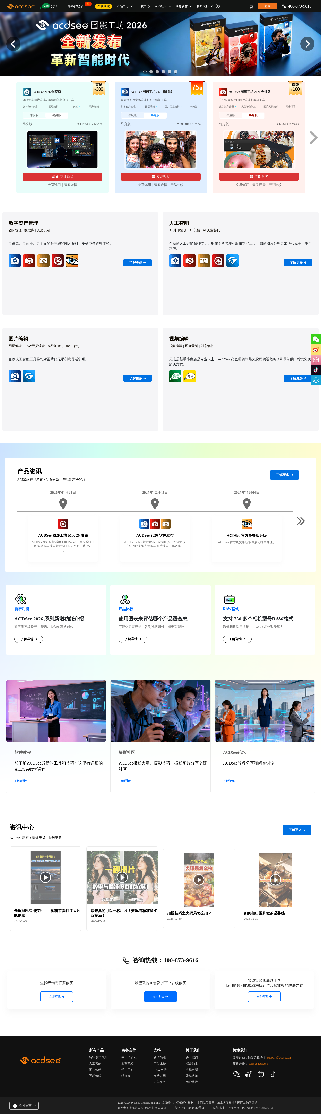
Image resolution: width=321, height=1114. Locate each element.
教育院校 (127, 1063)
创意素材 (207, 346)
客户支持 (203, 6)
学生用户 (127, 1069)
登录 (267, 6)
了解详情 (28, 639)
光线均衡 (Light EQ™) (63, 346)
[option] (160, 44)
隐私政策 (192, 1076)
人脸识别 (43, 230)
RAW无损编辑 (34, 346)
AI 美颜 (194, 230)
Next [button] (307, 44)
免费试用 (54, 185)
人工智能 (95, 1063)
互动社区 (161, 6)
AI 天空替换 (211, 230)
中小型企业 (129, 1057)
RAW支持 (160, 1069)
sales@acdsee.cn (259, 1063)
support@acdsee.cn (279, 1057)
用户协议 (192, 1082)
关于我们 (192, 1057)
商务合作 (182, 6)
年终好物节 (77, 5)
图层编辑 (15, 346)
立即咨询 (264, 996)
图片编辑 (95, 1069)
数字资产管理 (98, 1057)
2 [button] (151, 72)
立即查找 (56, 996)
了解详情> (20, 781)
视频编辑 (175, 346)
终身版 (56, 115)
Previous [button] (13, 44)
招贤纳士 (192, 1063)
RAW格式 (231, 609)
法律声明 (192, 1069)
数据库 (29, 230)
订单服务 (160, 1082)
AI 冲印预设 (177, 230)
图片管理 (15, 230)
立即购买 (62, 176)
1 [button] (145, 72)
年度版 (34, 115)
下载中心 (144, 6)
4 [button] (163, 72)
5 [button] (169, 72)
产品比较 (176, 185)
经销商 (126, 1076)
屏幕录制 (191, 346)
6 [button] (175, 72)
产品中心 (123, 6)
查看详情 (70, 185)
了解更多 (137, 262)
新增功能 (21, 609)
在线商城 (103, 6)
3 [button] (157, 72)
